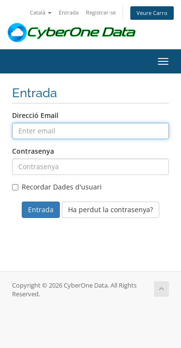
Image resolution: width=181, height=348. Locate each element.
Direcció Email (35, 115)
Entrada (69, 12)
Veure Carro (152, 12)
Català (41, 12)
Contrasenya (33, 151)
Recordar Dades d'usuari (57, 186)
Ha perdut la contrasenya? (110, 209)
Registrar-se (101, 12)
